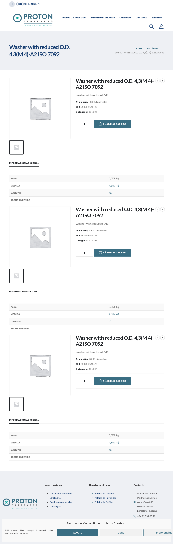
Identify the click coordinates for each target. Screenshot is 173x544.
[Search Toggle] (151, 26)
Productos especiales (61, 502)
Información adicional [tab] (24, 163)
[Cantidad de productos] (84, 124)
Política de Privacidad (105, 497)
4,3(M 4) (114, 185)
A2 (110, 192)
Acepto (77, 532)
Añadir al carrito (114, 124)
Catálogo (125, 17)
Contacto (141, 17)
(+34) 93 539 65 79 (28, 4)
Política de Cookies (104, 493)
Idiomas (157, 17)
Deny (121, 532)
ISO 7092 (92, 112)
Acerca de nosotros (74, 17)
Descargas (55, 506)
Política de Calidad (103, 502)
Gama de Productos (102, 17)
